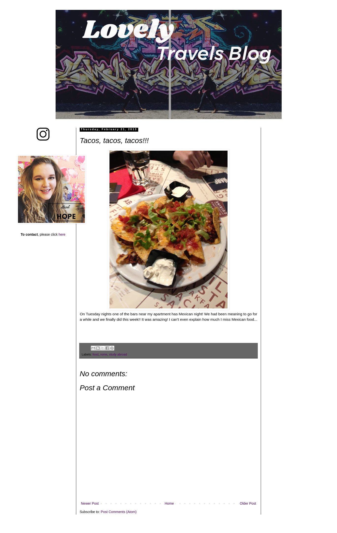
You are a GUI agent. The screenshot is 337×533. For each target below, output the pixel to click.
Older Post (248, 503)
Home (169, 503)
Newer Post (90, 503)
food (95, 354)
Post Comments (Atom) (119, 512)
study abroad (118, 354)
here (62, 234)
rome (103, 354)
